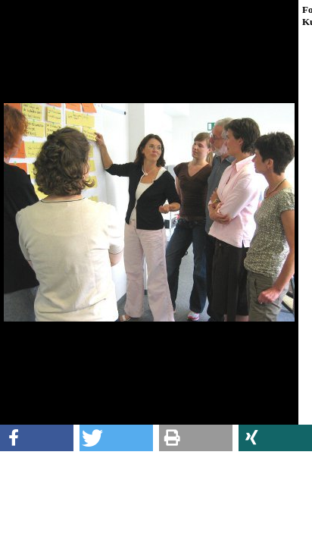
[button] (36, 438)
